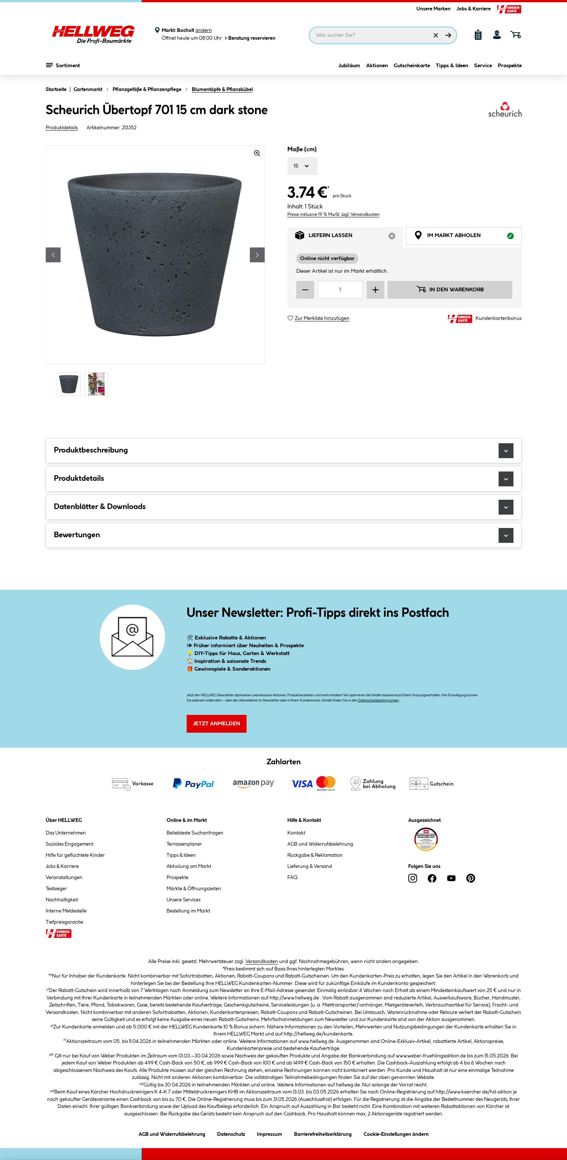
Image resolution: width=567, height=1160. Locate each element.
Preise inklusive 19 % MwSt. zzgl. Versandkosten (333, 215)
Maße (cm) (302, 149)
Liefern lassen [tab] (349, 237)
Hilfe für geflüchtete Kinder (75, 855)
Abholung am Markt (189, 866)
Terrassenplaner (184, 844)
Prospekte (510, 65)
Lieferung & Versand (309, 866)
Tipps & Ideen (452, 65)
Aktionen (377, 65)
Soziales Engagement (69, 844)
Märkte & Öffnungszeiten (194, 889)
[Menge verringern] (305, 290)
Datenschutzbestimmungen (378, 700)
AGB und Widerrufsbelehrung (320, 844)
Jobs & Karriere (474, 9)
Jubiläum (349, 65)
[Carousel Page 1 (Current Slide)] (70, 384)
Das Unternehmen (66, 833)
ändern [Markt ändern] (204, 30)
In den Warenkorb (450, 289)
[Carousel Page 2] (98, 384)
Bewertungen (283, 535)
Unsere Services (183, 900)
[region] (155, 271)
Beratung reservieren (249, 38)
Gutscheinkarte (412, 65)
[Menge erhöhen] (375, 290)
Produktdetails (62, 128)
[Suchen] (448, 35)
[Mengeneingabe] (340, 290)
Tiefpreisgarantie (64, 922)
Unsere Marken (433, 9)
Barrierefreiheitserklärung (323, 1133)
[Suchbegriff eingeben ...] (383, 35)
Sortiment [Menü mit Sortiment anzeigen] (63, 65)
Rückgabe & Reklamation (315, 855)
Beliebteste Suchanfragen (195, 833)
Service (483, 65)
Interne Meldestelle (66, 911)
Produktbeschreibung (283, 450)
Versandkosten (261, 961)
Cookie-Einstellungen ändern (396, 1133)
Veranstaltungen (64, 877)
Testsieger (56, 889)
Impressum (269, 1133)
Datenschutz (231, 1133)
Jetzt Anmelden (216, 723)
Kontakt (296, 833)
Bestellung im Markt (188, 911)
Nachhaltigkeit (62, 900)
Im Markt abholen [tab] (468, 237)
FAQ (292, 877)
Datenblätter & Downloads (283, 507)
